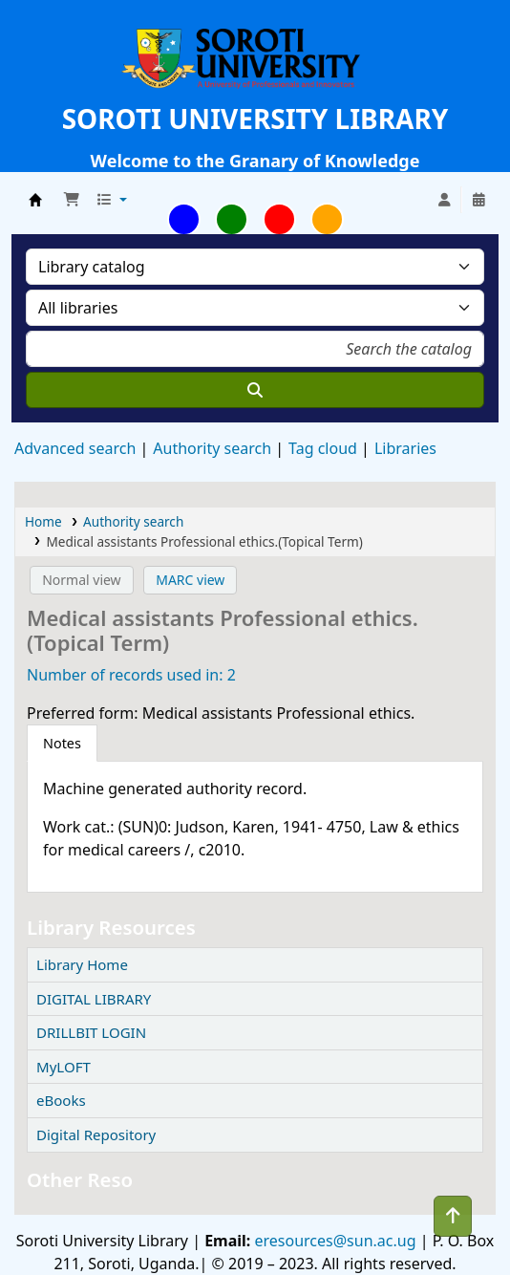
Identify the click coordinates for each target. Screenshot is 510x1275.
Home (43, 521)
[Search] (255, 390)
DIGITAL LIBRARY (93, 998)
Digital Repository (96, 1134)
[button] (71, 200)
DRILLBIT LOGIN (91, 1032)
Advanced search (75, 448)
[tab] (62, 743)
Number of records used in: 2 (131, 674)
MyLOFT (63, 1066)
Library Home (82, 964)
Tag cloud (322, 448)
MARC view (190, 580)
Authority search (212, 448)
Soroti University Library (35, 199)
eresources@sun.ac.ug (332, 1240)
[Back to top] (453, 1216)
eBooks (61, 1100)
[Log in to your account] (444, 200)
